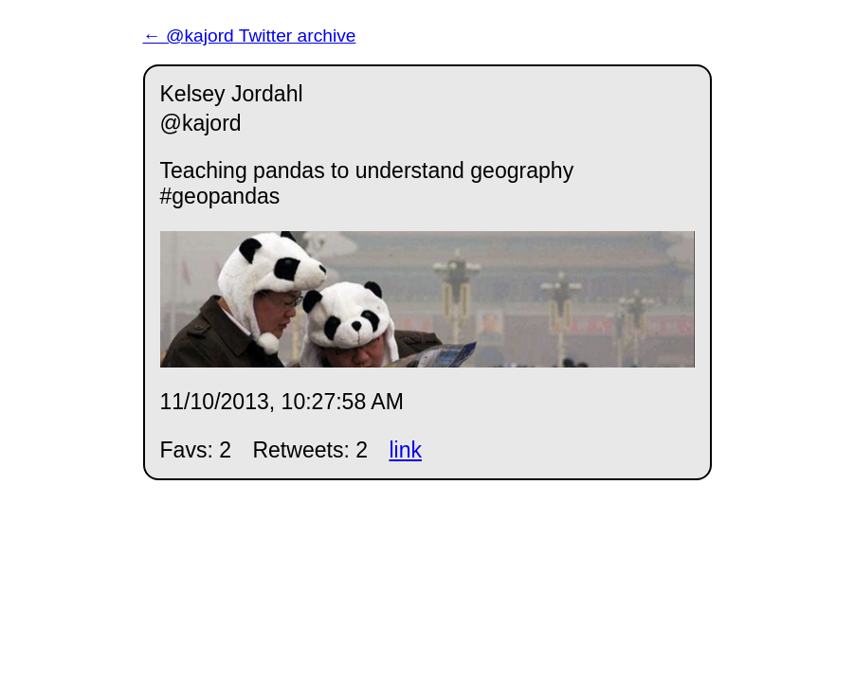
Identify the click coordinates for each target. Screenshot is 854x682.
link (405, 450)
